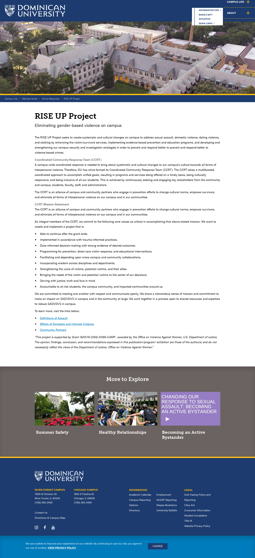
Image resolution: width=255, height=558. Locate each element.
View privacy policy (62, 548)
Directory (134, 510)
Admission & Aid (158, 15)
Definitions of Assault (53, 318)
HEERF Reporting (166, 500)
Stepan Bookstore (166, 505)
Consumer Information (197, 510)
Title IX (188, 520)
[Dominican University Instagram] (39, 528)
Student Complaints (195, 515)
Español (233, 5)
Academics (129, 15)
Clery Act (189, 505)
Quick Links (209, 5)
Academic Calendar (140, 494)
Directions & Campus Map (50, 518)
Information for (135, 5)
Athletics (186, 5)
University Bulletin (166, 510)
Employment (163, 494)
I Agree (158, 546)
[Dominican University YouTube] (55, 528)
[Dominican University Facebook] (47, 528)
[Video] (190, 417)
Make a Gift (164, 5)
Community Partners (53, 330)
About (245, 15)
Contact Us (41, 512)
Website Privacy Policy (197, 526)
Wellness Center (29, 98)
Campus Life (222, 15)
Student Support (192, 15)
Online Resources (50, 98)
